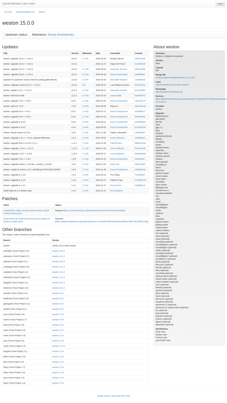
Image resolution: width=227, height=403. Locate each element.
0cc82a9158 (140, 127)
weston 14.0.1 (58, 256)
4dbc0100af (140, 69)
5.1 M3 (86, 69)
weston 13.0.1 (58, 267)
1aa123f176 (140, 101)
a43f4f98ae (140, 74)
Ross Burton (115, 185)
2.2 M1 (86, 154)
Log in (220, 3)
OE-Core (8, 12)
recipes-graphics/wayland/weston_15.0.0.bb (175, 77)
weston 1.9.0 (58, 351)
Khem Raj (114, 164)
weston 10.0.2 (58, 282)
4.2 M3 (86, 95)
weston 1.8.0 (58, 356)
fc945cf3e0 (140, 159)
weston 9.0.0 (58, 293)
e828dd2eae (140, 169)
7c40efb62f (140, 175)
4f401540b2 (140, 164)
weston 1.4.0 (58, 372)
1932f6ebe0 (140, 80)
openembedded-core (25, 12)
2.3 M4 (86, 138)
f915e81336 (140, 148)
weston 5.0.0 (58, 319)
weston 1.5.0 (58, 367)
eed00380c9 (140, 122)
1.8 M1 (86, 169)
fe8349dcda (140, 117)
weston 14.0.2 (58, 251)
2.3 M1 (86, 143)
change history (103, 396)
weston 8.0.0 (58, 309)
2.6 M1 (86, 127)
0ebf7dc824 (140, 58)
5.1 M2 (86, 74)
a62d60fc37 (140, 111)
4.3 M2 (86, 90)
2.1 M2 (86, 159)
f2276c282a (140, 85)
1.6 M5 (86, 175)
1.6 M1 (86, 185)
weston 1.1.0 (58, 378)
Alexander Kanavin (118, 69)
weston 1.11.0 (58, 346)
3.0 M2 (86, 111)
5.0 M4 (86, 80)
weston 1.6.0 (58, 362)
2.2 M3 (86, 148)
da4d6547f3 (140, 95)
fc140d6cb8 (140, 64)
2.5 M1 (86, 132)
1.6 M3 (86, 180)
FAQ (128, 396)
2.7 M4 (86, 117)
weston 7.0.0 (58, 314)
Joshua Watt (115, 95)
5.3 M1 (86, 58)
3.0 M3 (86, 106)
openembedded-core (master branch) (172, 85)
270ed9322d (140, 180)
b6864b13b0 (140, 143)
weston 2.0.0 (58, 335)
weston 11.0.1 (58, 277)
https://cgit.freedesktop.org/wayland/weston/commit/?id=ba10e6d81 (94, 210)
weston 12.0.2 (58, 272)
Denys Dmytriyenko (61, 34)
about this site (118, 396)
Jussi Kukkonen (117, 138)
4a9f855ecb (140, 185)
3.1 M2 (86, 101)
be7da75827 (140, 90)
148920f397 (140, 132)
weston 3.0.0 (58, 330)
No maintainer (116, 191)
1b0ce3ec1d (140, 106)
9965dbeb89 (140, 154)
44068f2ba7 (140, 138)
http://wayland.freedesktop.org (169, 92)
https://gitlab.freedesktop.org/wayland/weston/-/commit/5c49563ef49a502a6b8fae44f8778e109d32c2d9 (101, 221)
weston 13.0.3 (58, 261)
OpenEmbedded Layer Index (18, 3)
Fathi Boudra (116, 143)
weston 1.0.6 (58, 383)
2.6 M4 (86, 122)
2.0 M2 (86, 164)
